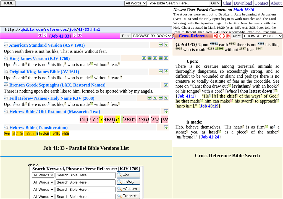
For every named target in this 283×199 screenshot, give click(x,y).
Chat (227, 3)
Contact (261, 3)
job (72, 30)
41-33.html (89, 30)
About (276, 3)
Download (242, 3)
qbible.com (32, 30)
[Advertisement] (86, 16)
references (56, 30)
